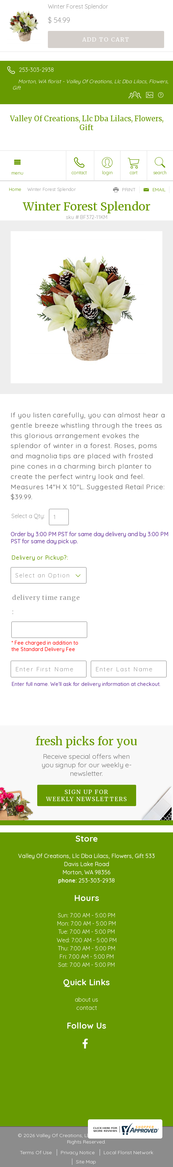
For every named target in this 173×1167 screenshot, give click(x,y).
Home (15, 189)
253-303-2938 (36, 69)
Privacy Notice (78, 1152)
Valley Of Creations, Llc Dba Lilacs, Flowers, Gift (86, 123)
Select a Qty (27, 515)
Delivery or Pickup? (39, 557)
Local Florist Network (128, 1152)
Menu (17, 173)
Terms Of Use (36, 1152)
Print (124, 189)
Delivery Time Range (45, 597)
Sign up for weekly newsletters (86, 795)
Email (154, 189)
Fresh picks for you (86, 756)
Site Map (86, 1161)
